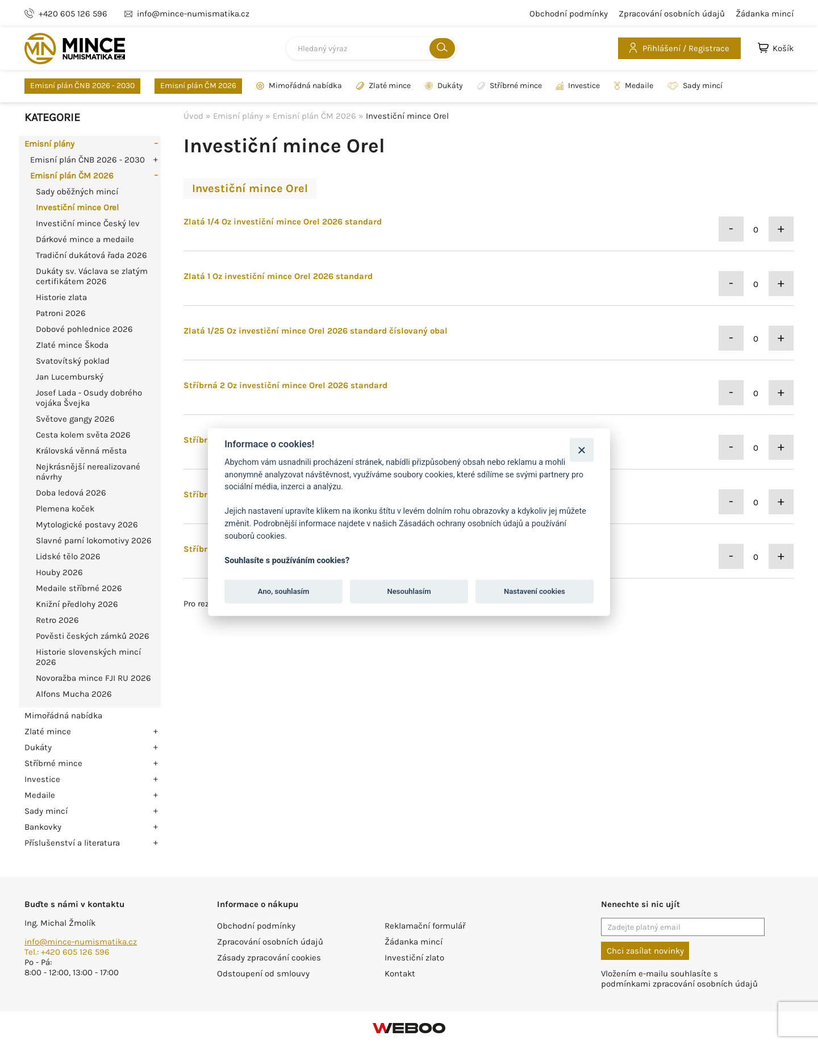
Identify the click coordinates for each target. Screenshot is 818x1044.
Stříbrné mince (509, 85)
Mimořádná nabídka (299, 85)
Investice (578, 85)
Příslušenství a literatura (72, 843)
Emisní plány (49, 144)
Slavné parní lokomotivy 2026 (94, 540)
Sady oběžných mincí (77, 191)
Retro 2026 (57, 620)
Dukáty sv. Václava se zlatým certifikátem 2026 (92, 276)
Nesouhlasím (409, 591)
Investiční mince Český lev (88, 223)
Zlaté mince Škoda (72, 345)
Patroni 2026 (61, 313)
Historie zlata (61, 297)
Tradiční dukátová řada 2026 (91, 255)
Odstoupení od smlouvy (263, 973)
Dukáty (444, 85)
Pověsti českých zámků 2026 (92, 636)
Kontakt (400, 973)
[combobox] (371, 48)
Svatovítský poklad (73, 361)
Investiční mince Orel (77, 207)
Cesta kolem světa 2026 (83, 435)
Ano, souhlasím (284, 591)
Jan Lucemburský (69, 377)
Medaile (633, 85)
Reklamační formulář (425, 926)
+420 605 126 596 (73, 14)
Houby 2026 (59, 572)
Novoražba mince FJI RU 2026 (93, 678)
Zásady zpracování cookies (269, 958)
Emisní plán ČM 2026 (198, 85)
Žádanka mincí (765, 14)
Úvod (193, 116)
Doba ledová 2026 (71, 493)
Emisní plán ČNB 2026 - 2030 (82, 85)
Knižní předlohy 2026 (77, 604)
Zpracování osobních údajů (672, 14)
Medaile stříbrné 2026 (79, 588)
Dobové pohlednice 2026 (84, 329)
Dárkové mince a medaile (85, 239)
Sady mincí (695, 85)
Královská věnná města (81, 451)
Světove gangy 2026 (75, 419)
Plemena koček (65, 509)
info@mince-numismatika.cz (80, 942)
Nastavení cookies (534, 591)
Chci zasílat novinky (645, 951)
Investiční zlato (414, 958)
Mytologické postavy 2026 (87, 524)
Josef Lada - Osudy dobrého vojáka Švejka (89, 398)
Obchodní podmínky (568, 14)
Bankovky (42, 827)
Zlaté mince (383, 85)
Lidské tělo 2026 (68, 556)
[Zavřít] (581, 449)
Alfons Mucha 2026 (74, 694)
